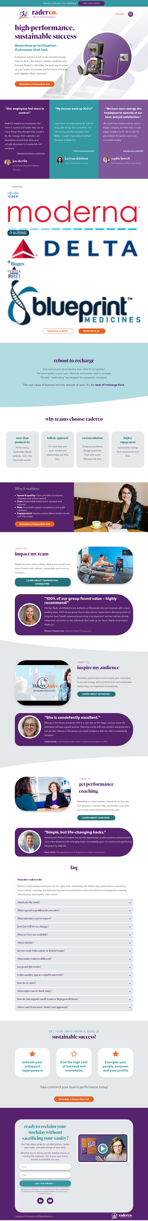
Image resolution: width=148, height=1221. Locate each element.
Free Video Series (91, 3)
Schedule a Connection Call (34, 84)
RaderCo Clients (57, 331)
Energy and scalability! (133, 151)
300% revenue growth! (84, 151)
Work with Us (91, 331)
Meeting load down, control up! (31, 153)
